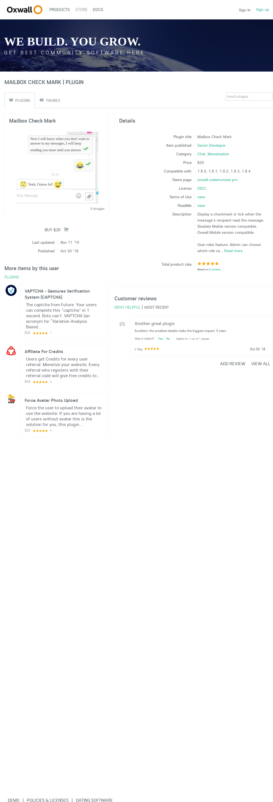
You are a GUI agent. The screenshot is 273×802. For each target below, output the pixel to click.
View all (260, 363)
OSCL (201, 188)
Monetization (218, 153)
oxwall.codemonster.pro (217, 179)
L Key (138, 349)
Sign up (262, 9)
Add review (232, 363)
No (168, 339)
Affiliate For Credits (44, 351)
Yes (160, 339)
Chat (201, 153)
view (201, 196)
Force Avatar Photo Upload (51, 400)
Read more (233, 250)
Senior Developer (211, 145)
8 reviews (215, 269)
